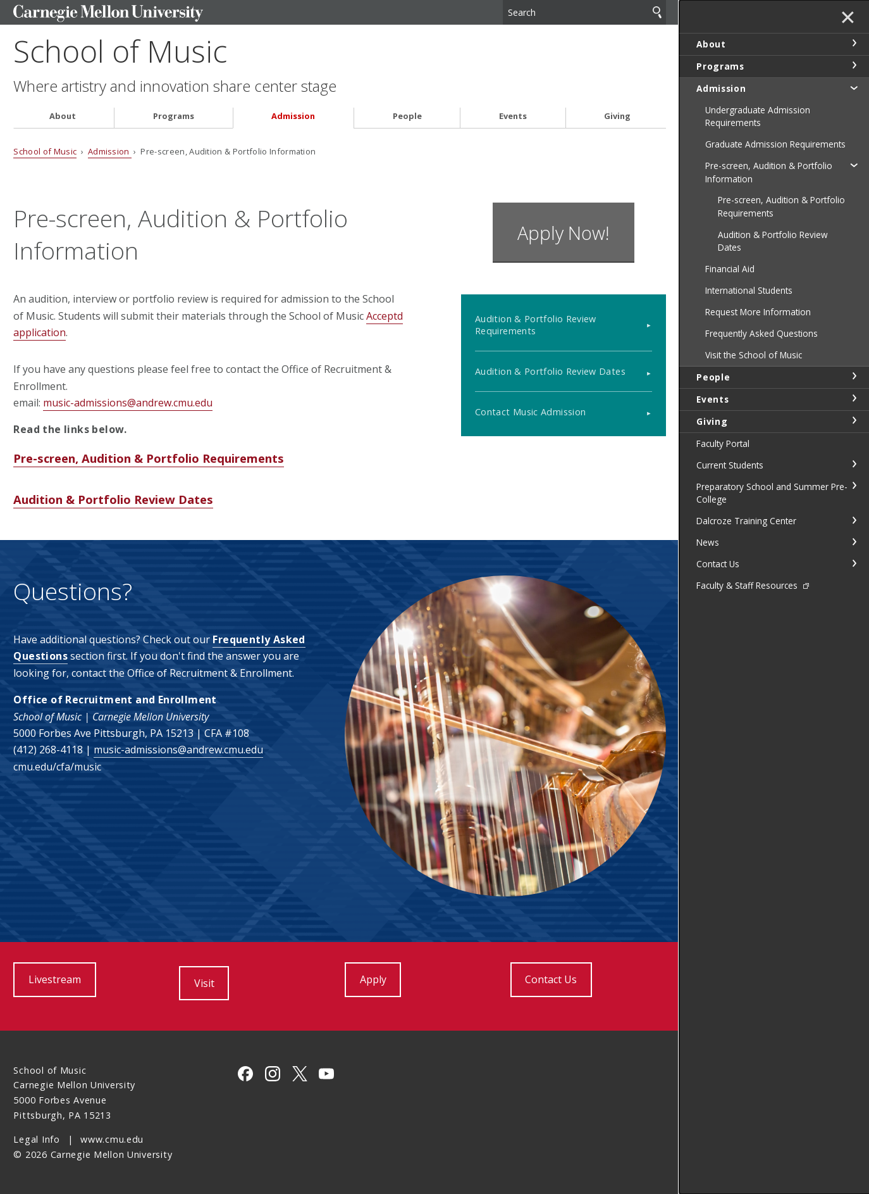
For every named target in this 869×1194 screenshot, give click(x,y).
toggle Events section (853, 398)
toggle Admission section (853, 87)
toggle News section (853, 541)
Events (513, 116)
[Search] (584, 12)
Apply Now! (563, 232)
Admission (293, 116)
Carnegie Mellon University (108, 13)
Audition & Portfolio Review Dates (113, 499)
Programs (173, 116)
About (62, 116)
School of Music (120, 51)
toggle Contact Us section (853, 563)
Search (657, 12)
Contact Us (551, 979)
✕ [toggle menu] (847, 18)
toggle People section (853, 376)
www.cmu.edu (112, 1139)
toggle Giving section (853, 420)
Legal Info (36, 1139)
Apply (373, 979)
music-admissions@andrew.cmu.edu (128, 403)
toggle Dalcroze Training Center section (853, 520)
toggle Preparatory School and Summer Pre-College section (853, 485)
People (407, 116)
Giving (617, 116)
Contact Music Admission (530, 412)
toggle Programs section (853, 65)
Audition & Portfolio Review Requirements (535, 325)
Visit (204, 983)
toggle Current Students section (853, 464)
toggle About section (853, 43)
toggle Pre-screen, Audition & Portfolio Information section (853, 164)
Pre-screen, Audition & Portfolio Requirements (148, 458)
